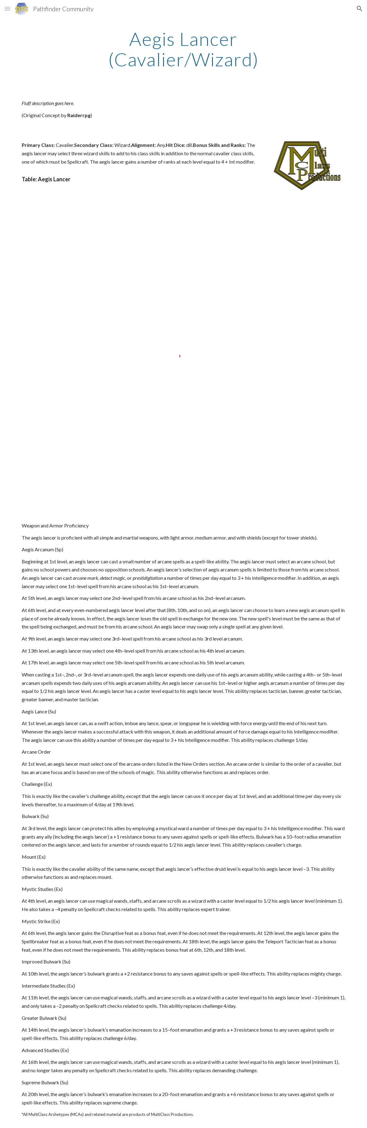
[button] (7, 8)
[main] (183, 49)
